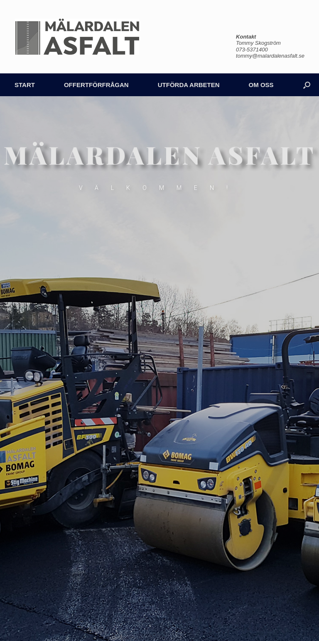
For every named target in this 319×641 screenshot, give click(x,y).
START (25, 84)
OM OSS (261, 84)
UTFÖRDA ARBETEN (189, 84)
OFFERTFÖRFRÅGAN (96, 84)
